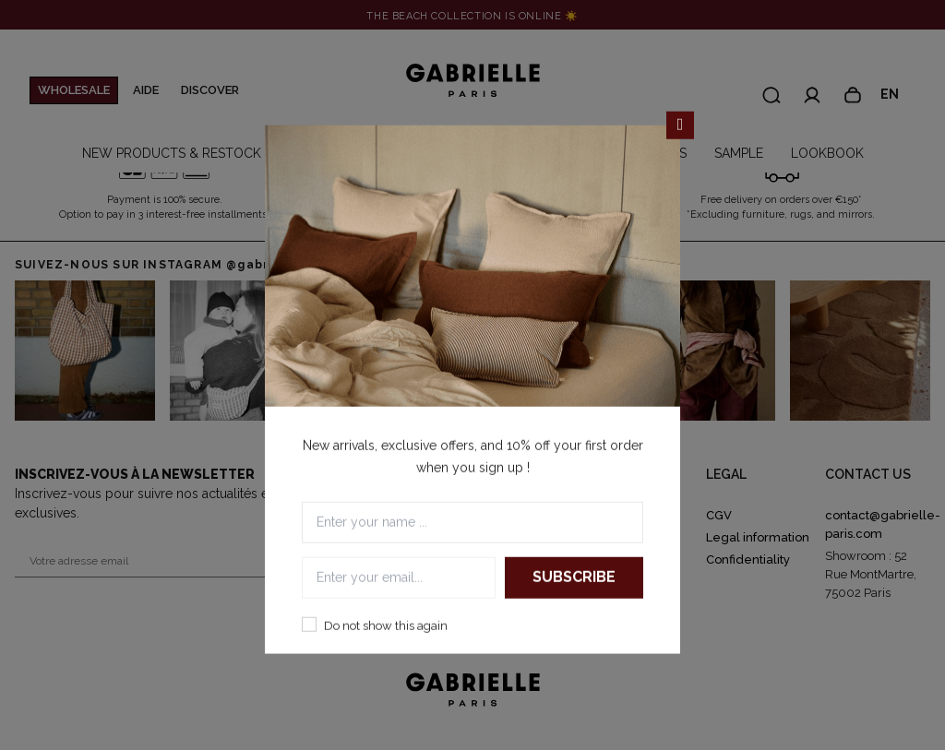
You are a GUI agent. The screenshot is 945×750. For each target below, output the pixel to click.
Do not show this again (386, 625)
